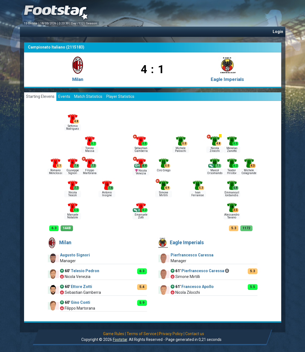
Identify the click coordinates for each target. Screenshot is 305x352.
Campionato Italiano (46, 47)
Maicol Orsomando (214, 172)
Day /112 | (78, 23)
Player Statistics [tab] (120, 96)
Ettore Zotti (81, 286)
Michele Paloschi (180, 149)
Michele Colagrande (248, 172)
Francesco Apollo (197, 286)
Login (278, 31)
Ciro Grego (163, 170)
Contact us (194, 333)
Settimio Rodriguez (72, 127)
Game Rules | (114, 333)
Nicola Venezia (141, 172)
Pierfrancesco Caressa (192, 255)
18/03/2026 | (49, 23)
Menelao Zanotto (231, 149)
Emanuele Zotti (141, 216)
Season (92, 23)
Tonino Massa (89, 149)
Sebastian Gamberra (141, 149)
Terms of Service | (142, 333)
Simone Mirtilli (163, 194)
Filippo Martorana (90, 172)
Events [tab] (64, 96)
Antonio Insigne (107, 194)
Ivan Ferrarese (197, 194)
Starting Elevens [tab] (40, 96)
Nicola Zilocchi (215, 149)
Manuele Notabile (72, 216)
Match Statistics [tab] (88, 96)
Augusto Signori (75, 255)
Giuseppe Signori (72, 172)
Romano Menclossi (55, 172)
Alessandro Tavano (231, 216)
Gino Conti (80, 302)
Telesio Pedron (85, 271)
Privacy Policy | (171, 333)
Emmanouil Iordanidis (232, 194)
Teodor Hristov (231, 172)
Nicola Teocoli (72, 194)
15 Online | (32, 23)
